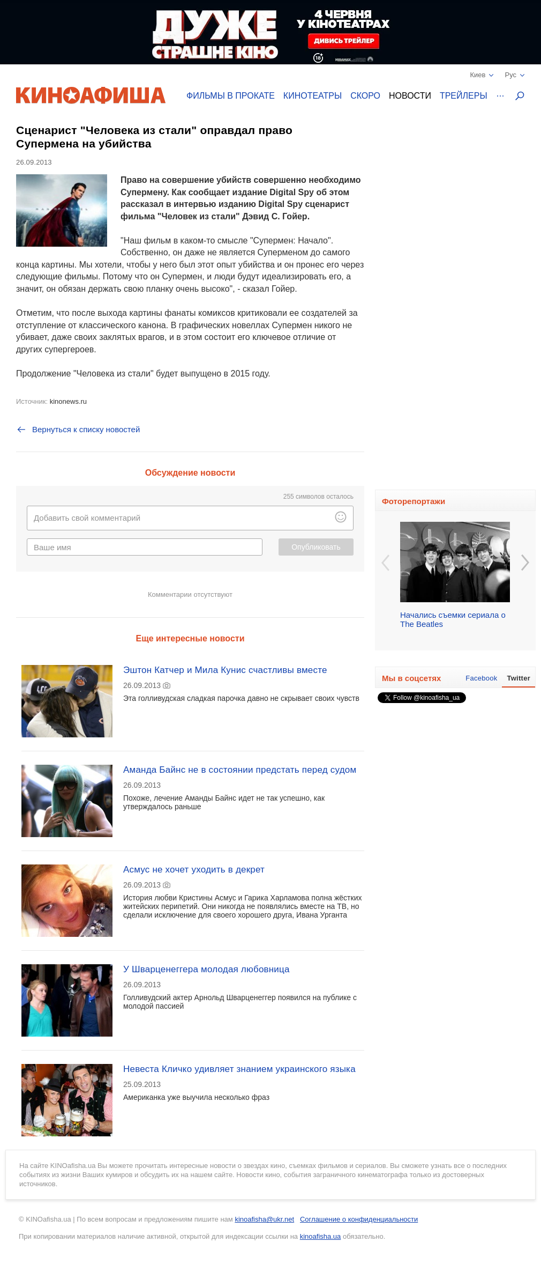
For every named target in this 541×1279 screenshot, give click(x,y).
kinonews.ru (68, 401)
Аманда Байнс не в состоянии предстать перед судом (239, 770)
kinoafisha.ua (320, 1236)
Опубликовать (316, 547)
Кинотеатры (312, 95)
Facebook (481, 678)
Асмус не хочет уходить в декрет (194, 869)
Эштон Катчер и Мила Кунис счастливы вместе (225, 670)
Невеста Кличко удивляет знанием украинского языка (239, 1069)
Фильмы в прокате (230, 95)
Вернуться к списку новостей (78, 429)
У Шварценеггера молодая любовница (206, 969)
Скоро (365, 95)
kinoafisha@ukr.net (264, 1219)
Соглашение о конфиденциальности (359, 1219)
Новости (410, 95)
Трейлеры (463, 95)
